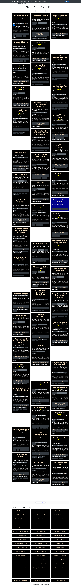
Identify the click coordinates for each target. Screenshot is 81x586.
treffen (20, 193)
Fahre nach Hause (21, 152)
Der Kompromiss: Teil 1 (40, 408)
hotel (25, 383)
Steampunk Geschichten (60, 535)
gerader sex (65, 262)
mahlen (53, 484)
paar (33, 150)
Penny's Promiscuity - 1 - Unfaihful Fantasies (60, 363)
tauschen (21, 133)
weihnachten (54, 195)
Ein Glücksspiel (21, 365)
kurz (65, 456)
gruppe (27, 251)
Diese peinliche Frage (21, 42)
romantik (14, 193)
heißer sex (14, 83)
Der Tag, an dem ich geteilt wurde (40, 155)
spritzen (27, 168)
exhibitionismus (19, 383)
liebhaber (60, 431)
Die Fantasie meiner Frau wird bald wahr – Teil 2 (21, 430)
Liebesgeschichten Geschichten (42, 164)
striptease (53, 408)
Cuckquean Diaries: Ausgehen (21, 455)
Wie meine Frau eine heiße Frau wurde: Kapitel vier (40, 104)
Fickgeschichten (40, 510)
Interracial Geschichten (22, 48)
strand (45, 60)
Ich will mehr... (40, 182)
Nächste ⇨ (43, 11)
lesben (53, 289)
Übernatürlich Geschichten (60, 555)
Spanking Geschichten (60, 527)
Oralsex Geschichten (41, 299)
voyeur (14, 410)
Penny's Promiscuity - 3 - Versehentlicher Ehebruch (60, 295)
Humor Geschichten (40, 547)
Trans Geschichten (21, 157)
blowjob (37, 310)
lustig (62, 456)
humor (59, 456)
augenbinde (53, 264)
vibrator (22, 309)
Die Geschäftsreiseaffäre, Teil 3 (60, 116)
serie (36, 340)
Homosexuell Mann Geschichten (40, 543)
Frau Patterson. (60, 174)
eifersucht (14, 133)
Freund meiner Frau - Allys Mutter (21, 258)
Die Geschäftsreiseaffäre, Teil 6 (60, 145)
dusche (26, 193)
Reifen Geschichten (60, 519)
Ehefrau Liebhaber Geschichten (23, 118)
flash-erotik (15, 105)
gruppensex (23, 251)
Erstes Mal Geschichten (21, 572)
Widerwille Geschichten (60, 580)
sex (16, 410)
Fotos (32, 1)
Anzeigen (35, 1)
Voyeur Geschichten (21, 396)
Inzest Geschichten (21, 264)
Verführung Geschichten (59, 563)
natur (22, 105)
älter (20, 275)
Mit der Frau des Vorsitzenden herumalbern (40, 292)
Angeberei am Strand (40, 43)
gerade (43, 339)
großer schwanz (15, 251)
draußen (19, 105)
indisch (26, 358)
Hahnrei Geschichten (22, 238)
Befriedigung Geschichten (21, 519)
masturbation (18, 309)
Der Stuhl (21, 65)
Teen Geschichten (60, 547)
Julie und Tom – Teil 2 (40, 383)
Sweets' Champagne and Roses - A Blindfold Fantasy (60, 242)
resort (33, 339)
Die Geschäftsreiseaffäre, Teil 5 (60, 57)
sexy (20, 407)
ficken (23, 193)
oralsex (43, 150)
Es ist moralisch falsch (40, 243)
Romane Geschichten (60, 523)
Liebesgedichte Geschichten (40, 563)
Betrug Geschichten (21, 23)
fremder (14, 37)
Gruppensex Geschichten (41, 212)
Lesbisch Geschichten (40, 559)
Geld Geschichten (40, 519)
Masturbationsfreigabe (21, 294)
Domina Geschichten (21, 551)
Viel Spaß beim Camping (40, 15)
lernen (37, 482)
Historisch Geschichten (40, 539)
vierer (56, 406)
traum (46, 284)
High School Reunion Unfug (60, 463)
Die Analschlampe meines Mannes (40, 66)
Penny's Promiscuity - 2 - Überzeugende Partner (60, 323)
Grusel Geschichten (40, 527)
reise (20, 222)
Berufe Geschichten (21, 523)
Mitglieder (28, 1)
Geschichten (22, 1)
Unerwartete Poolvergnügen (21, 200)
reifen (14, 407)
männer (18, 83)
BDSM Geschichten (21, 514)
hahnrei (18, 252)
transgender (23, 168)
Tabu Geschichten (60, 543)
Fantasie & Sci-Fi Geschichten (21, 580)
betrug (18, 133)
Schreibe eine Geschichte (42, 1)
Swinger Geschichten (60, 539)
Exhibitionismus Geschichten (23, 462)
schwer (21, 252)
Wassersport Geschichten (60, 576)
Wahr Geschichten (60, 572)
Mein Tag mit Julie (21, 174)
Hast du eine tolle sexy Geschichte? (60, 201)
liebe (27, 105)
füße (19, 251)
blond (16, 358)
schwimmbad (24, 222)
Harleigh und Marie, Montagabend (60, 269)
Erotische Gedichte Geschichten (22, 295)
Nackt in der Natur (21, 88)
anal (33, 84)
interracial (14, 360)
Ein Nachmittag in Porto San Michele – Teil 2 (21, 389)
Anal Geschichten (40, 73)
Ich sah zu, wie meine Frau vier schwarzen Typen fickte (21, 230)
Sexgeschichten (15, 1)
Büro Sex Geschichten (21, 539)
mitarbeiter (39, 339)
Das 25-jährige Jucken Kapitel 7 (21, 111)
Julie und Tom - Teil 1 (40, 462)
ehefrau (22, 83)
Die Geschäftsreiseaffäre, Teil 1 (40, 434)
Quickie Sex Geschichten (60, 514)
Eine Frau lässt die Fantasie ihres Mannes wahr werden (40, 132)
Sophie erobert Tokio (60, 388)
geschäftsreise (35, 457)
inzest (22, 275)
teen (40, 284)
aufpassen (42, 38)
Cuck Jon (40, 345)
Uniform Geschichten (60, 559)
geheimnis (42, 36)
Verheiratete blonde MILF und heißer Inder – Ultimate (21, 340)
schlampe (53, 35)
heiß (14, 358)
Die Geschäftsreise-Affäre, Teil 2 (40, 315)
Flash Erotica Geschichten (22, 70)
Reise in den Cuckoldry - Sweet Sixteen (60, 16)
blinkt (23, 383)
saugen (53, 433)
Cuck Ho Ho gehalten (60, 438)
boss (20, 476)
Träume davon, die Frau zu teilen (40, 268)
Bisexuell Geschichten (21, 437)
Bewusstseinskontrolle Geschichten (21, 531)
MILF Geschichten (21, 347)
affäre (46, 339)
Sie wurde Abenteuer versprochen (21, 16)
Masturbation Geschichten (40, 572)
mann (14, 476)
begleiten (19, 168)
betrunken (57, 408)
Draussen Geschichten (21, 555)
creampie (25, 476)
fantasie (36, 150)
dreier (14, 222)
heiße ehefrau (38, 126)
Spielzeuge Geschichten (60, 531)
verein (43, 310)
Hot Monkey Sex (21, 315)
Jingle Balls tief (60, 413)
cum (38, 38)
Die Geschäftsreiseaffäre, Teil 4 (60, 86)
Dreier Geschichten (21, 559)
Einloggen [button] (66, 1)
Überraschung (61, 458)
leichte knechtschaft (55, 262)
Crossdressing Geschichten (42, 415)
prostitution (15, 168)
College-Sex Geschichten (21, 543)
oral (17, 193)
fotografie (14, 224)
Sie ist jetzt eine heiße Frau (60, 215)
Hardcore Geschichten (40, 535)
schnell (53, 458)
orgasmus (26, 309)
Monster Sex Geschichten (40, 580)
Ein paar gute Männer (40, 206)
